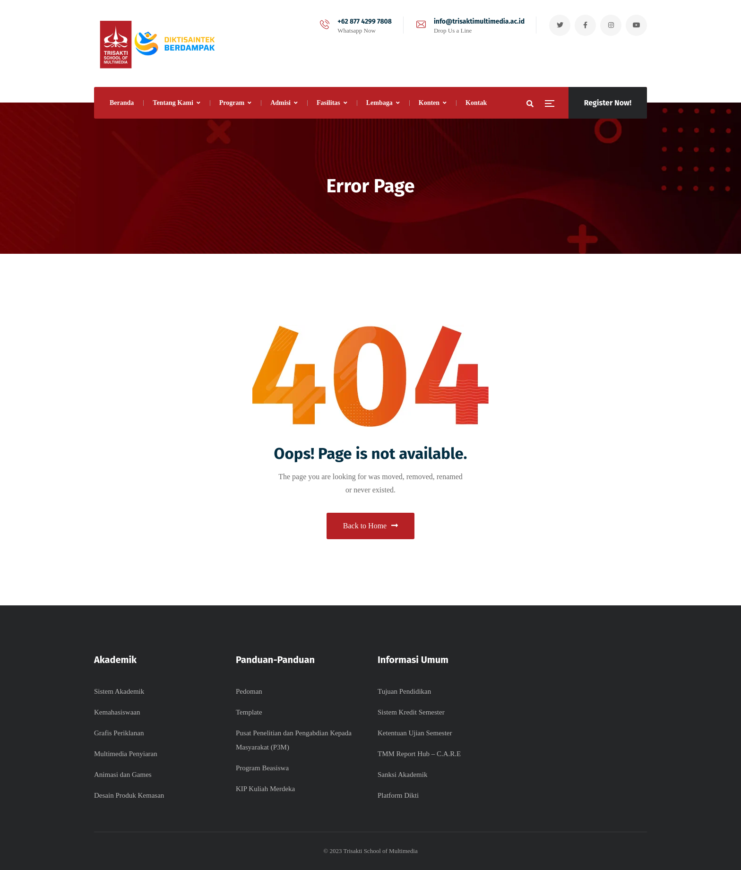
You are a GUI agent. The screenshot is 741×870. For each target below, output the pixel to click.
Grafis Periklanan (119, 733)
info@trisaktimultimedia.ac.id (479, 21)
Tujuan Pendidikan (404, 691)
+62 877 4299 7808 (364, 21)
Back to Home (370, 526)
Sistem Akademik (119, 691)
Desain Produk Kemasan (129, 795)
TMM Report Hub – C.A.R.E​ (419, 754)
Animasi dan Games (123, 774)
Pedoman (249, 691)
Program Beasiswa (262, 768)
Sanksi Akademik (402, 774)
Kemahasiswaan (117, 712)
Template (249, 712)
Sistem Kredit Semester (411, 712)
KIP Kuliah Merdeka (265, 788)
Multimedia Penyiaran (125, 754)
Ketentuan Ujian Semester (415, 733)
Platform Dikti (398, 795)
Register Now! (607, 102)
